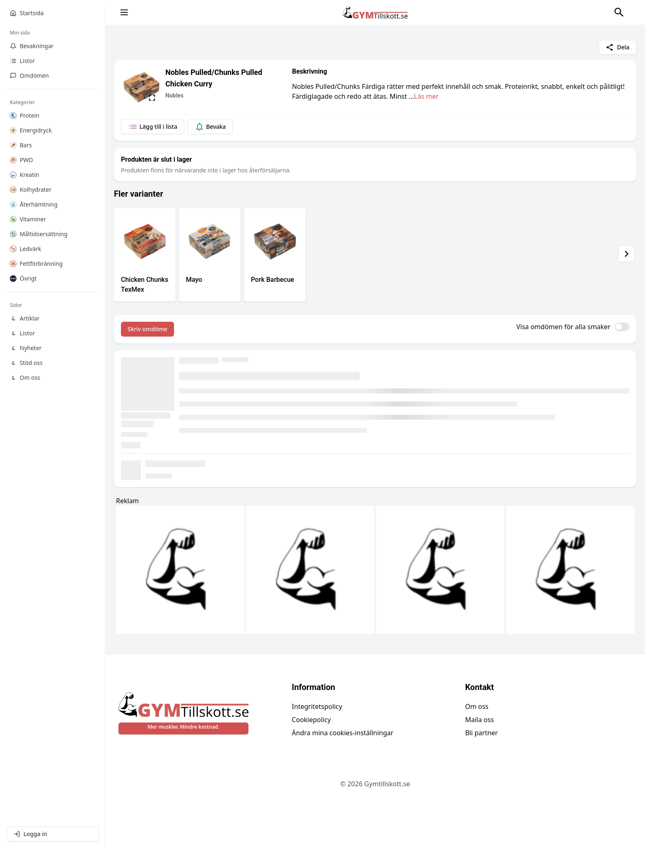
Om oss (477, 706)
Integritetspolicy (317, 706)
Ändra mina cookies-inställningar (342, 732)
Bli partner (481, 732)
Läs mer (426, 96)
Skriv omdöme (147, 329)
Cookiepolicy (311, 719)
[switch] (622, 327)
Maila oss (479, 719)
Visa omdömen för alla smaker (563, 326)
